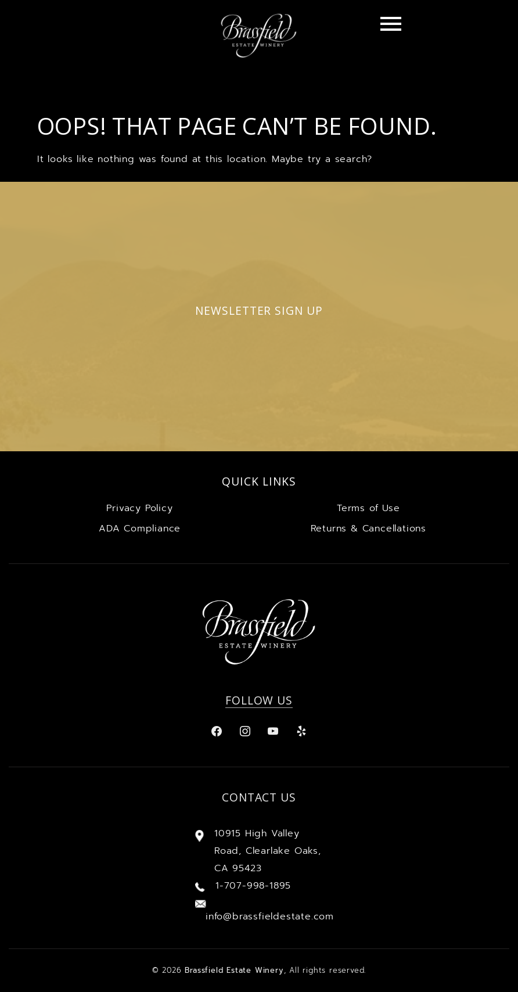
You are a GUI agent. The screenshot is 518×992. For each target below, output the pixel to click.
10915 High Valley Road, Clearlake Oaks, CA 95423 (267, 850)
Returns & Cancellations (368, 528)
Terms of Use (368, 508)
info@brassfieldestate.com (269, 916)
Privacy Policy (139, 508)
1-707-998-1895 (253, 886)
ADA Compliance (140, 528)
